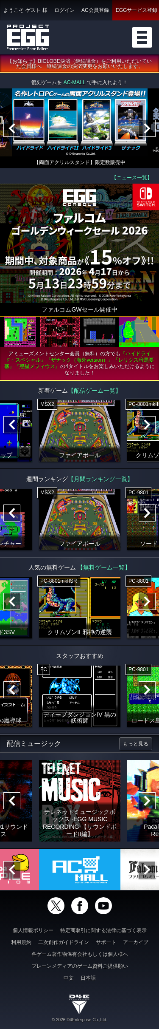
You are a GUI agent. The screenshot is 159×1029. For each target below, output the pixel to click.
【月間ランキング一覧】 (100, 479)
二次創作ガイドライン (63, 942)
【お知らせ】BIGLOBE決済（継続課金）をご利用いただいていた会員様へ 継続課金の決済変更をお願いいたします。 (79, 63)
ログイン (64, 10)
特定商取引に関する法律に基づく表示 (103, 930)
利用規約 (21, 942)
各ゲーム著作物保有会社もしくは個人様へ (79, 954)
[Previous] (11, 128)
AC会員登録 (95, 10)
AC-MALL (75, 82)
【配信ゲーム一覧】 (94, 390)
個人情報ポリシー (33, 930)
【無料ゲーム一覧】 (104, 567)
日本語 (88, 978)
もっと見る (135, 744)
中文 (69, 978)
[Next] (147, 128)
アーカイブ (135, 942)
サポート (106, 942)
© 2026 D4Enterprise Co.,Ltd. (79, 1020)
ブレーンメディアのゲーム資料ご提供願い (79, 966)
